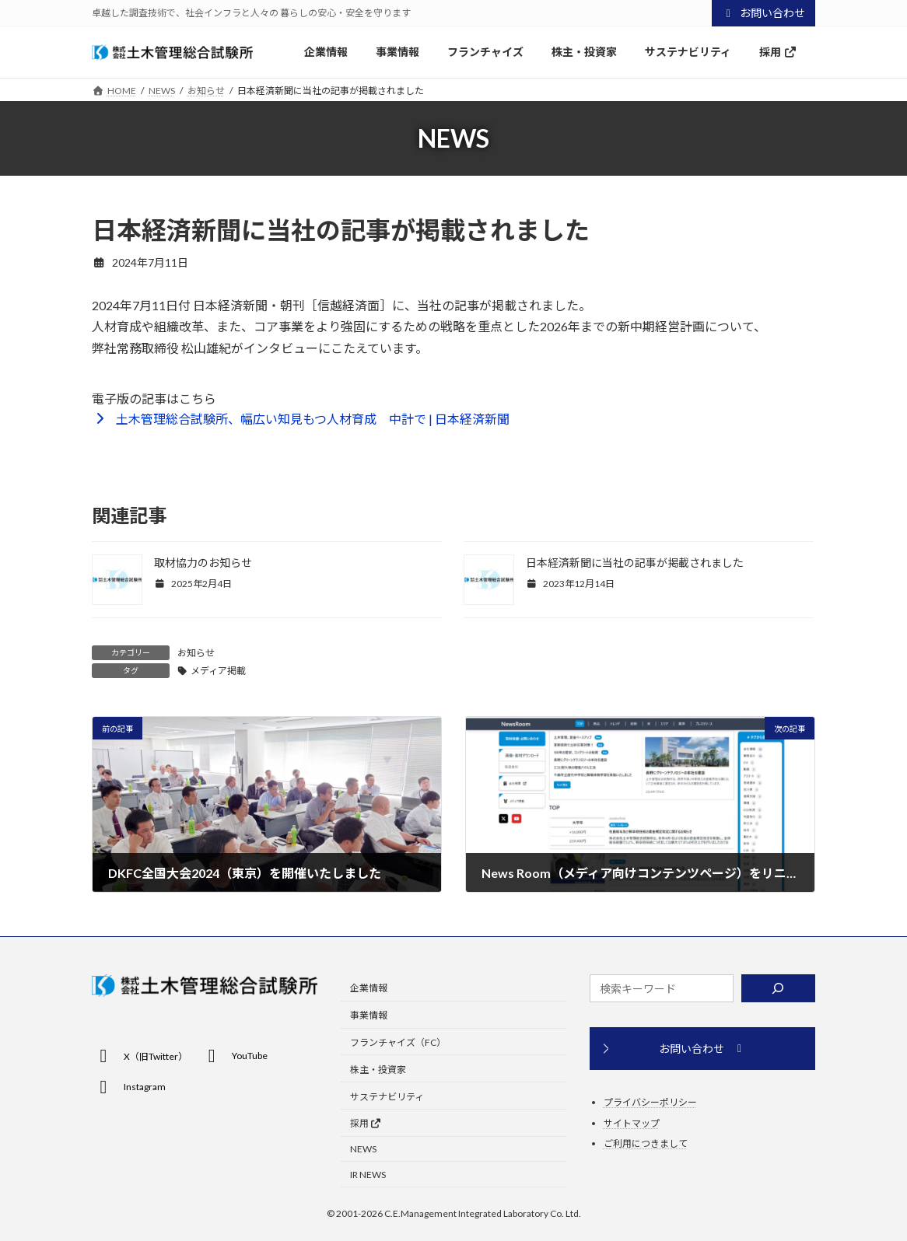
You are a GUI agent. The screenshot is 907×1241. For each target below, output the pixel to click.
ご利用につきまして (646, 1143)
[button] (301, 418)
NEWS (363, 1149)
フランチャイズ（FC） (398, 1042)
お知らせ (196, 653)
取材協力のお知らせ (203, 562)
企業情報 (368, 989)
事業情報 (368, 1015)
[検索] (778, 988)
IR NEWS (368, 1174)
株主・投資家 (378, 1069)
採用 (366, 1123)
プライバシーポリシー (650, 1102)
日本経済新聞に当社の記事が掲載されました (635, 562)
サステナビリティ (387, 1097)
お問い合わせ (764, 12)
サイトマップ (632, 1123)
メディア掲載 (218, 670)
